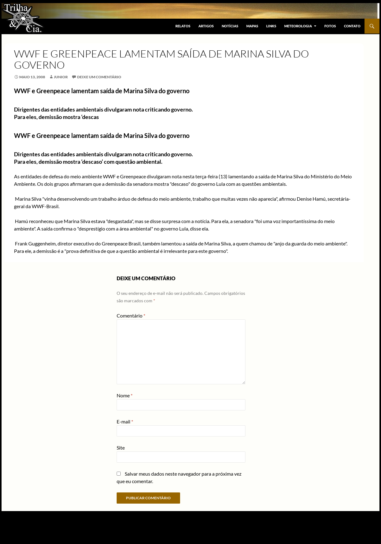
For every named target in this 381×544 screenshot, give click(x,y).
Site (121, 447)
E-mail (125, 421)
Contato (352, 26)
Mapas (252, 26)
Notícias (230, 26)
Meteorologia (298, 26)
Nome (124, 395)
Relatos (182, 26)
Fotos (330, 26)
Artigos (206, 26)
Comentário (131, 315)
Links (271, 26)
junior (61, 77)
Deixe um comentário (99, 77)
